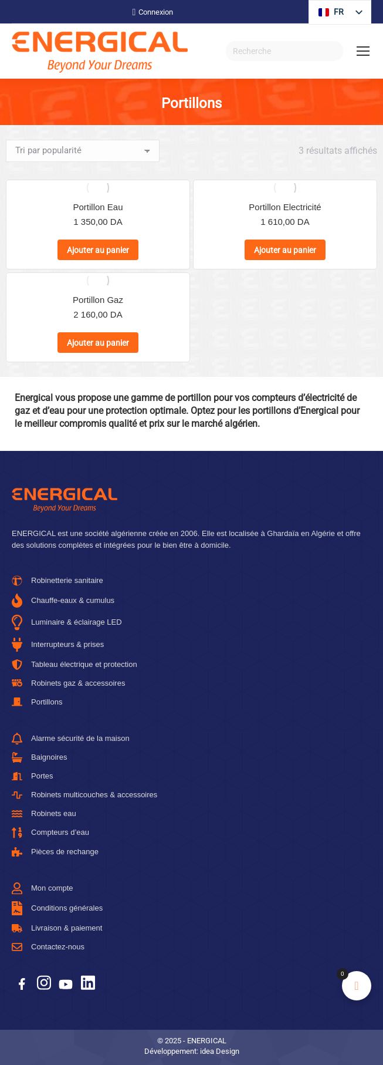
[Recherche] (284, 51)
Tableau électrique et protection (74, 664)
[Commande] (83, 151)
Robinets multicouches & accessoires (84, 794)
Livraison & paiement (57, 928)
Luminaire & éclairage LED (67, 622)
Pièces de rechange (55, 852)
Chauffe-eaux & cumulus (63, 601)
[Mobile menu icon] (363, 51)
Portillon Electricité (285, 207)
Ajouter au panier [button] (98, 250)
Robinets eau (44, 813)
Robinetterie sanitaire (57, 580)
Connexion (153, 12)
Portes (32, 775)
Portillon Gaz (98, 300)
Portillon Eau (98, 207)
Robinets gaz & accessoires (68, 683)
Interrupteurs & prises (58, 645)
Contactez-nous (48, 947)
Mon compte (42, 888)
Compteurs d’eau (50, 833)
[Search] (331, 51)
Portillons (37, 701)
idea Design (219, 1051)
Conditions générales (57, 908)
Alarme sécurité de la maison (71, 739)
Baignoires (39, 757)
